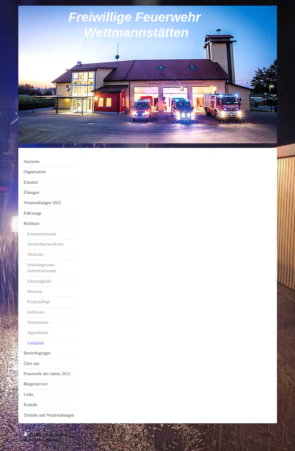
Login (267, 434)
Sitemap (61, 434)
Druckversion (38, 434)
